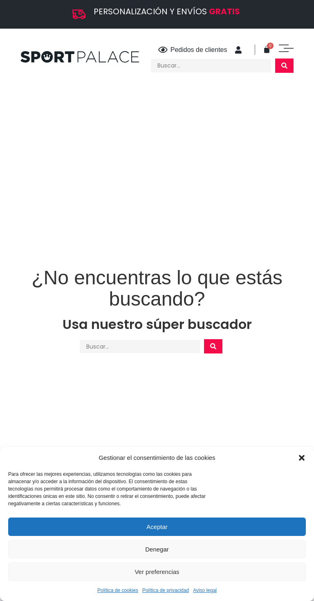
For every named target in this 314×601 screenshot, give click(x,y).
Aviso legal (205, 590)
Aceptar (157, 526)
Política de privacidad (165, 590)
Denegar (157, 549)
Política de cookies (117, 590)
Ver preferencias (157, 571)
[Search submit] (284, 66)
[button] (302, 458)
